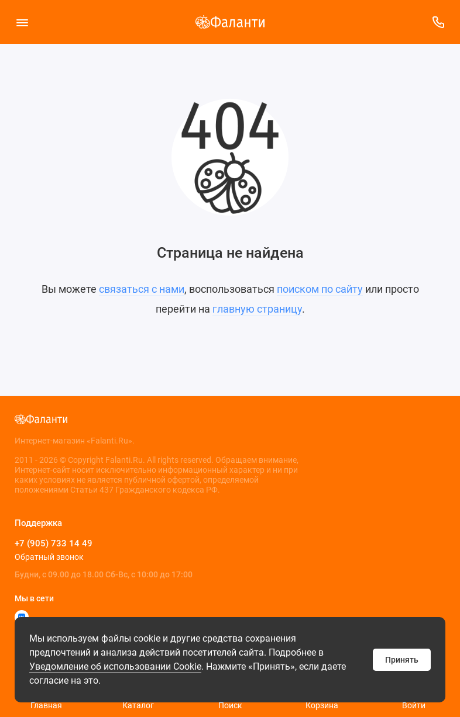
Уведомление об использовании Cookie (115, 666)
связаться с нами (141, 289)
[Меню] (22, 22)
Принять (401, 659)
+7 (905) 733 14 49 (53, 543)
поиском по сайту (320, 289)
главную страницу (257, 309)
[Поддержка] (438, 22)
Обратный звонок (49, 557)
